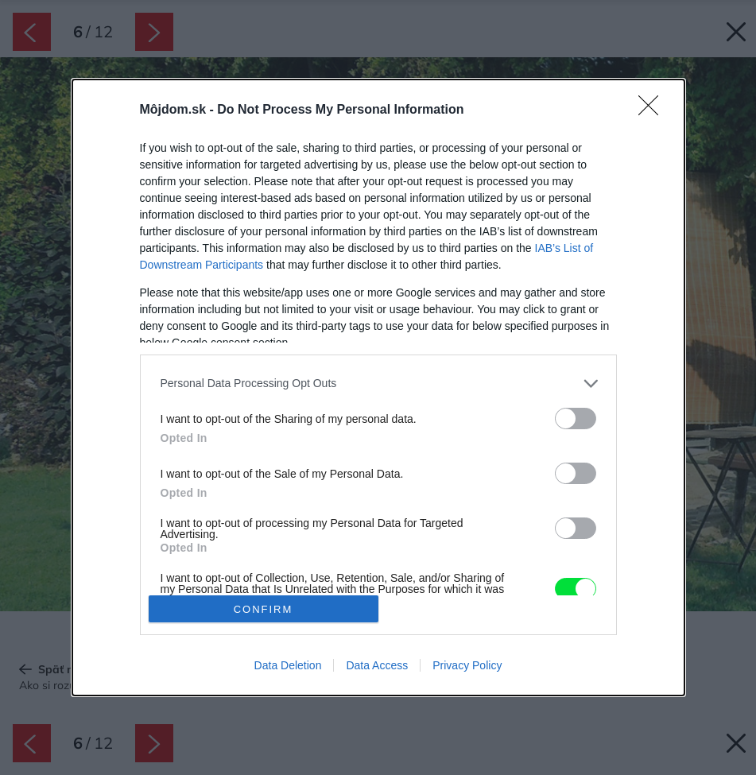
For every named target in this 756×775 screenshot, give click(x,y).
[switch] (575, 418)
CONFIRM (263, 609)
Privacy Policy (467, 665)
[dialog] (378, 387)
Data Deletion (288, 665)
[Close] (653, 110)
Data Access (377, 665)
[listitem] (378, 383)
